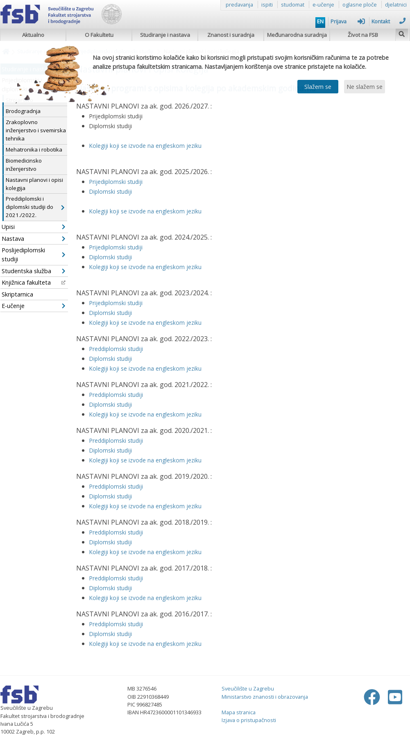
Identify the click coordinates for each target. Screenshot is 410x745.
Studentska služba (34, 271)
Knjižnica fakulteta (34, 282)
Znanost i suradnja (230, 34)
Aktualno (33, 34)
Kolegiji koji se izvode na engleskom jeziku (145, 414)
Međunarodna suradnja (297, 34)
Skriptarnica (17, 294)
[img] (402, 33)
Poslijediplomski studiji (34, 254)
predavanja (239, 4)
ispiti (267, 4)
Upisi (34, 227)
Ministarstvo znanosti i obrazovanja (265, 696)
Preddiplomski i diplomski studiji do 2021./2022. (35, 207)
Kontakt (388, 21)
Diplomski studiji (110, 404)
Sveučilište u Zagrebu (248, 688)
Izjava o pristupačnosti (249, 720)
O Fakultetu (99, 34)
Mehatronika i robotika (34, 149)
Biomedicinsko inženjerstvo (24, 164)
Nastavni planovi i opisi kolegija (34, 184)
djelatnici (396, 4)
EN (320, 21)
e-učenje (323, 4)
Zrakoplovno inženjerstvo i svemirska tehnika (36, 130)
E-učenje (34, 306)
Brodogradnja (23, 111)
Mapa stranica (239, 712)
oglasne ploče (359, 4)
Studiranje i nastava (165, 34)
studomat (292, 4)
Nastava (34, 238)
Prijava (348, 21)
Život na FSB (363, 34)
